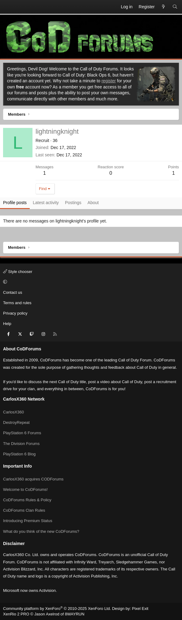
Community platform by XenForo (57, 608)
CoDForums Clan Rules (24, 510)
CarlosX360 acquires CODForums (33, 479)
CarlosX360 (13, 412)
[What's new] (163, 7)
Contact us (12, 292)
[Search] (175, 7)
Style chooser (17, 271)
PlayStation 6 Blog (19, 454)
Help (7, 323)
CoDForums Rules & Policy (27, 500)
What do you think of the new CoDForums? (41, 531)
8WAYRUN (75, 614)
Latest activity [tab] (46, 202)
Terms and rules (17, 303)
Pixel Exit (140, 608)
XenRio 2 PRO (16, 614)
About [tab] (93, 202)
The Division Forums (21, 443)
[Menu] (8, 7)
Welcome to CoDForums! (25, 489)
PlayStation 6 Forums (22, 433)
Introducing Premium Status (27, 520)
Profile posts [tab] (15, 202)
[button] (90, 282)
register (108, 80)
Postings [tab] (73, 202)
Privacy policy (15, 313)
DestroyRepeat (16, 422)
